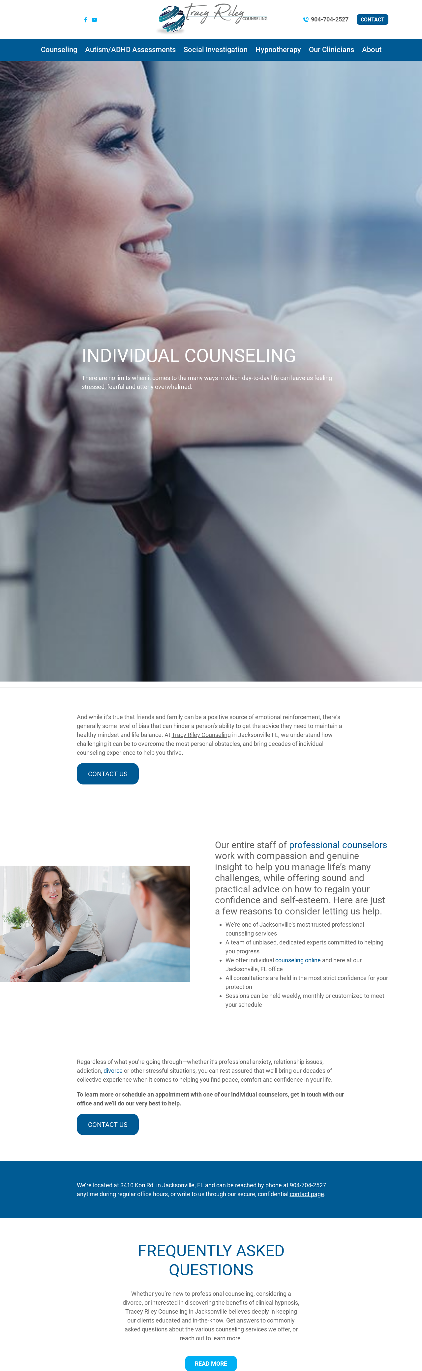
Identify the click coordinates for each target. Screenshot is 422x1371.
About (371, 50)
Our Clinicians (331, 50)
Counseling (59, 50)
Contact (372, 19)
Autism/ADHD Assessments (130, 50)
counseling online (298, 960)
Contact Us (108, 774)
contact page (307, 1194)
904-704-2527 (329, 19)
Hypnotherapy (278, 50)
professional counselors (338, 845)
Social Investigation (216, 50)
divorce (113, 1070)
